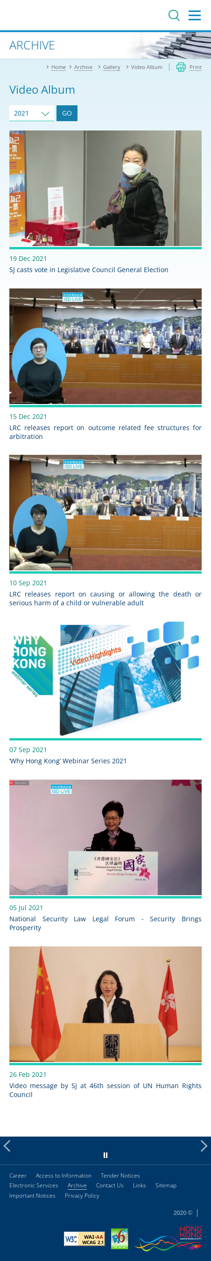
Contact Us (110, 1185)
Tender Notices (120, 1175)
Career (18, 1175)
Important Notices (32, 1195)
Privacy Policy (82, 1195)
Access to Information (63, 1175)
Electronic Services (33, 1185)
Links (139, 1185)
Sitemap (165, 1185)
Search (174, 15)
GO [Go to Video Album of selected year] (67, 113)
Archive (77, 1185)
